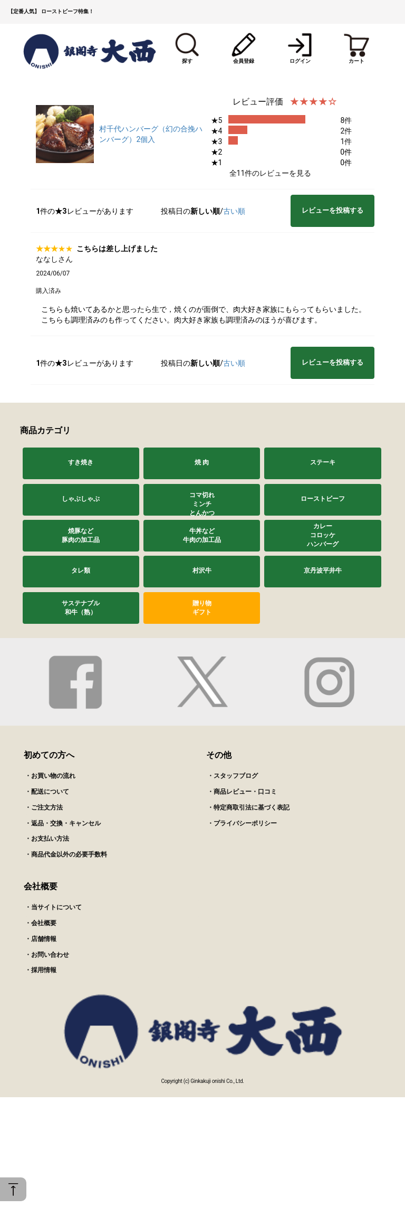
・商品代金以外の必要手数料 (66, 854)
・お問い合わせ (47, 954)
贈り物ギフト (201, 608)
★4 (217, 131)
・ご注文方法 (44, 807)
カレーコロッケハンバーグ (323, 535)
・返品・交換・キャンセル (63, 823)
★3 (217, 141)
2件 (346, 131)
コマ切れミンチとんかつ (202, 503)
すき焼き (80, 462)
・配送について (47, 791)
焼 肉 (202, 462)
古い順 (234, 211)
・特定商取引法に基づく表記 (248, 807)
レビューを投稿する (332, 210)
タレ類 (80, 570)
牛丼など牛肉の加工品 (202, 535)
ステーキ (322, 462)
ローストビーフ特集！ (67, 11)
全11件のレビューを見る (270, 173)
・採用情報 (40, 970)
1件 (346, 141)
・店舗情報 (40, 939)
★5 (217, 120)
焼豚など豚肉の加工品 (81, 535)
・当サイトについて (53, 907)
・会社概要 (40, 923)
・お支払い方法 (47, 838)
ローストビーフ (323, 498)
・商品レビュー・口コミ (242, 791)
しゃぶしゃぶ (81, 498)
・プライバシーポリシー (242, 823)
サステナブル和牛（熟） (81, 608)
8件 (346, 120)
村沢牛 (201, 570)
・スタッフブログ (232, 775)
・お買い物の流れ (50, 775)
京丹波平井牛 (323, 570)
